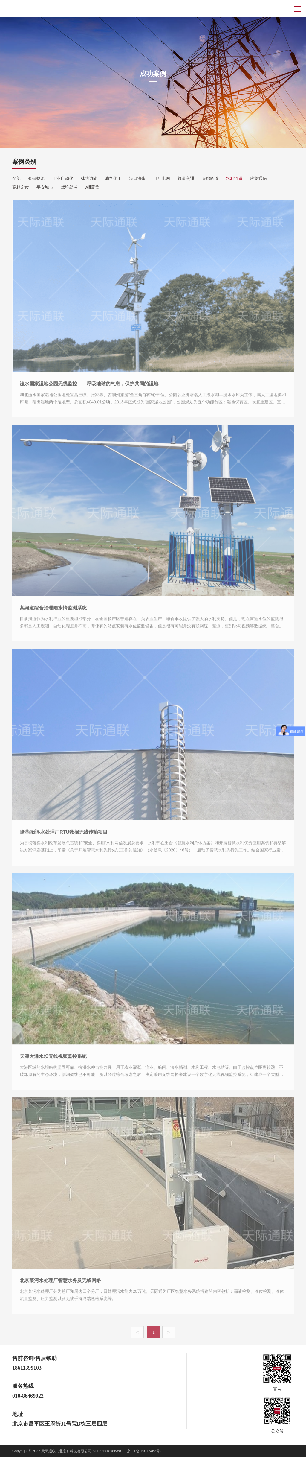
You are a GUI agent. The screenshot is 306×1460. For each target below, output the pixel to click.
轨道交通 (186, 178)
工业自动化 (62, 178)
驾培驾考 (69, 187)
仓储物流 (36, 178)
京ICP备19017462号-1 (145, 1451)
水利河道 (234, 178)
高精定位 (20, 187)
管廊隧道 (210, 178)
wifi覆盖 (92, 187)
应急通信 (258, 178)
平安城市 (44, 187)
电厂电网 (161, 178)
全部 (16, 178)
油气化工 (113, 178)
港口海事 (137, 178)
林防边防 (89, 178)
